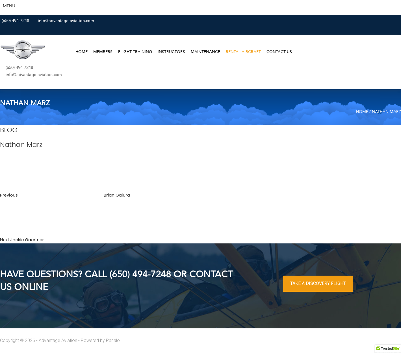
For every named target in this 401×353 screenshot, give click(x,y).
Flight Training (135, 52)
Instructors (171, 52)
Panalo (113, 340)
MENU (9, 6)
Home (81, 52)
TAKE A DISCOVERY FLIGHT (318, 283)
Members (102, 52)
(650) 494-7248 (15, 21)
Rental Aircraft (243, 52)
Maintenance (205, 52)
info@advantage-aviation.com (66, 21)
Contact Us (279, 52)
